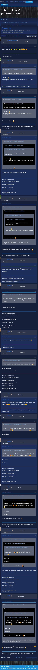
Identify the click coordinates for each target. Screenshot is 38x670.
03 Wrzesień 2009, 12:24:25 (7, 446)
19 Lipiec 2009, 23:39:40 (6, 291)
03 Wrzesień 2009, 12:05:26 (7, 420)
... (13, 36)
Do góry (3, 657)
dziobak (9, 415)
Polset (8, 90)
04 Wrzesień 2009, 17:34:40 (7, 492)
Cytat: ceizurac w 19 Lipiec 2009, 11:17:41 (13, 69)
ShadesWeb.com (11, 668)
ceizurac (9, 132)
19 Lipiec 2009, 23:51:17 (6, 356)
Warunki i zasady (29, 666)
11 (21, 36)
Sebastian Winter (12, 40)
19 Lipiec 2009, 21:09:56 (6, 203)
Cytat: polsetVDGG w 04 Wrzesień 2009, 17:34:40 (15, 539)
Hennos (9, 60)
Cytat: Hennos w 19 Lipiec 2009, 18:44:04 (13, 99)
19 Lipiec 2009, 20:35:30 (6, 137)
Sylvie (18, 25)
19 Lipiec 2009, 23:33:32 (6, 264)
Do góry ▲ (35, 666)
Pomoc (24, 666)
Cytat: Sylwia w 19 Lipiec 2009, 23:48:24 (12, 360)
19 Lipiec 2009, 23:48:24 (6, 336)
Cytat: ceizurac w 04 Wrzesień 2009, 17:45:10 (14, 604)
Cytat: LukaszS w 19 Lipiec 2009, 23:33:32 (13, 294)
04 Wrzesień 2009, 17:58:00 (7, 601)
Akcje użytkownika (31, 36)
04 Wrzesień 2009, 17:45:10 (7, 535)
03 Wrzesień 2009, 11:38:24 (7, 399)
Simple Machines (11, 666)
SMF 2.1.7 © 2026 (4, 666)
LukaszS (9, 259)
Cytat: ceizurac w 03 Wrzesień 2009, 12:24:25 (14, 496)
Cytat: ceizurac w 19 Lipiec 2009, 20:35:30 (13, 207)
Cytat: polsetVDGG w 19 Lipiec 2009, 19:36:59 (14, 141)
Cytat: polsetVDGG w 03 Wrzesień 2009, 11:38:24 (15, 424)
